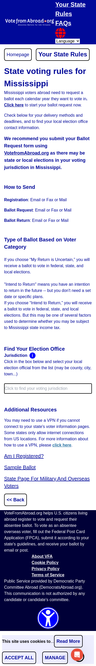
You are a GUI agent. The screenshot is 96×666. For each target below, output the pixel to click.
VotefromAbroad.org (26, 153)
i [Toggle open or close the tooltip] (32, 355)
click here (61, 445)
